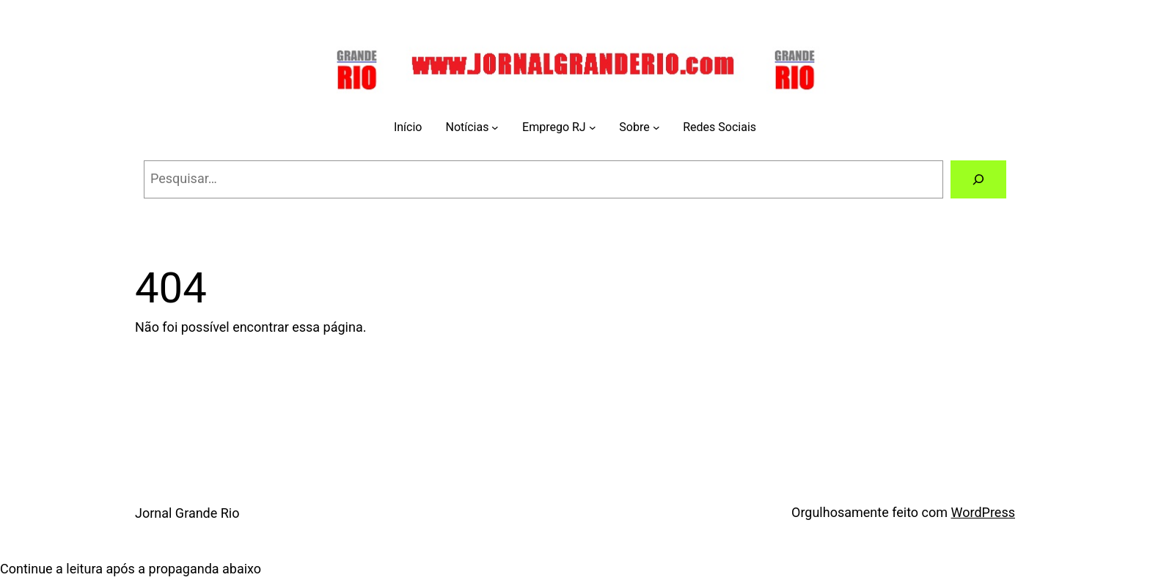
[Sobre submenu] (656, 127)
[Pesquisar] (978, 179)
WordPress (983, 512)
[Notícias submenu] (495, 127)
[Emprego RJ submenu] (592, 127)
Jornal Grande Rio (187, 513)
